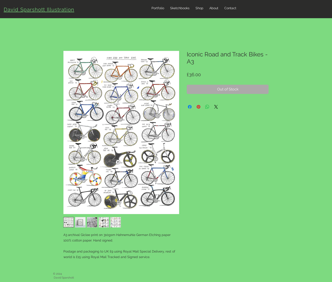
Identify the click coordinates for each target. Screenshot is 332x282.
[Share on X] (216, 107)
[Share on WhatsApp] (207, 107)
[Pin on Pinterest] (198, 107)
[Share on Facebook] (190, 107)
